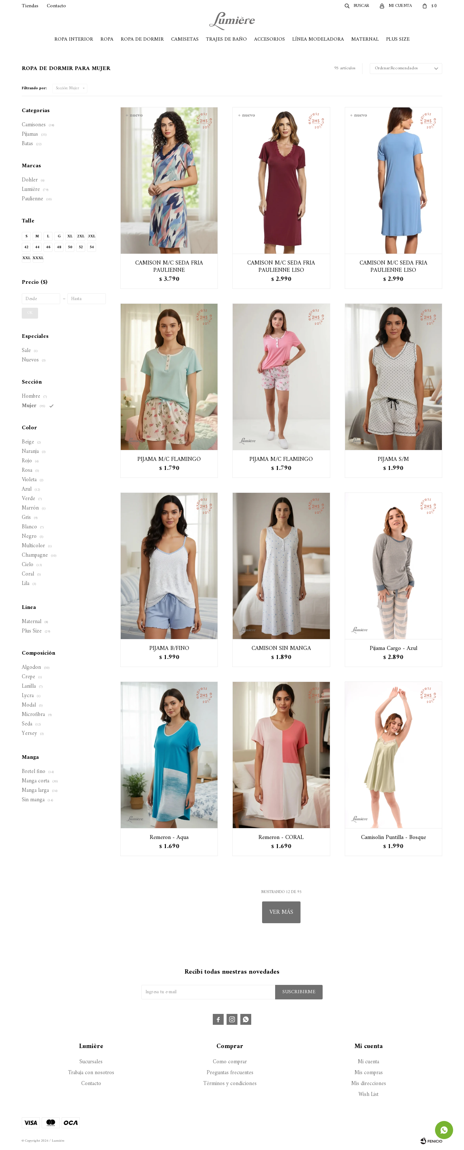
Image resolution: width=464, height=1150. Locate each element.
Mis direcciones (368, 1084)
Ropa (106, 39)
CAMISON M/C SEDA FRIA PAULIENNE (169, 266)
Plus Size (398, 39)
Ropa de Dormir (142, 39)
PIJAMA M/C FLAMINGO (169, 459)
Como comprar (230, 1062)
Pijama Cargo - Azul (393, 648)
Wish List (368, 1095)
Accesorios (269, 39)
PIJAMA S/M (393, 459)
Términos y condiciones (230, 1084)
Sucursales (91, 1062)
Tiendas (30, 6)
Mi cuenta (368, 1062)
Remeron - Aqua (169, 837)
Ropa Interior (73, 39)
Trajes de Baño (226, 39)
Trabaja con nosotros (91, 1073)
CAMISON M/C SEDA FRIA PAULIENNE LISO (281, 266)
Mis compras (369, 1073)
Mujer (67, 88)
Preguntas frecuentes (230, 1073)
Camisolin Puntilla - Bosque (393, 837)
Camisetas (185, 39)
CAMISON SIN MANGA (281, 648)
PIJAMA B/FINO (169, 648)
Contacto (56, 6)
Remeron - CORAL (281, 837)
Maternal (365, 39)
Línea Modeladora (318, 39)
